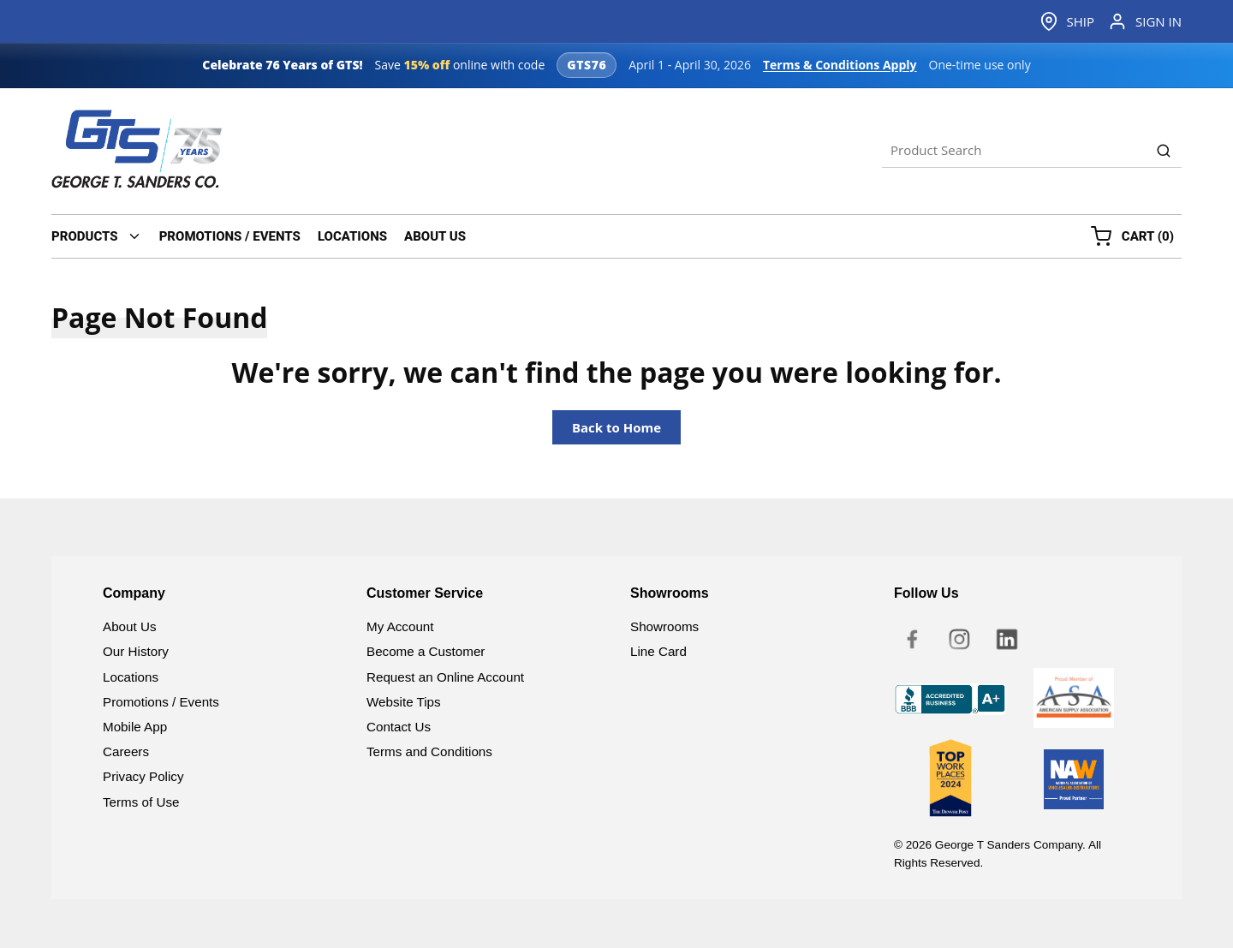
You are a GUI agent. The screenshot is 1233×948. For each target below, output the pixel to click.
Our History (136, 651)
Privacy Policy (143, 776)
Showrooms (664, 626)
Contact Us (398, 726)
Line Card (658, 651)
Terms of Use (141, 802)
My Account (400, 626)
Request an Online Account (445, 677)
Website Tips (403, 702)
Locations (130, 677)
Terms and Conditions (429, 751)
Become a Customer (425, 651)
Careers (126, 751)
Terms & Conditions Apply (840, 65)
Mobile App (135, 726)
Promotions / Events (161, 702)
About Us (129, 626)
